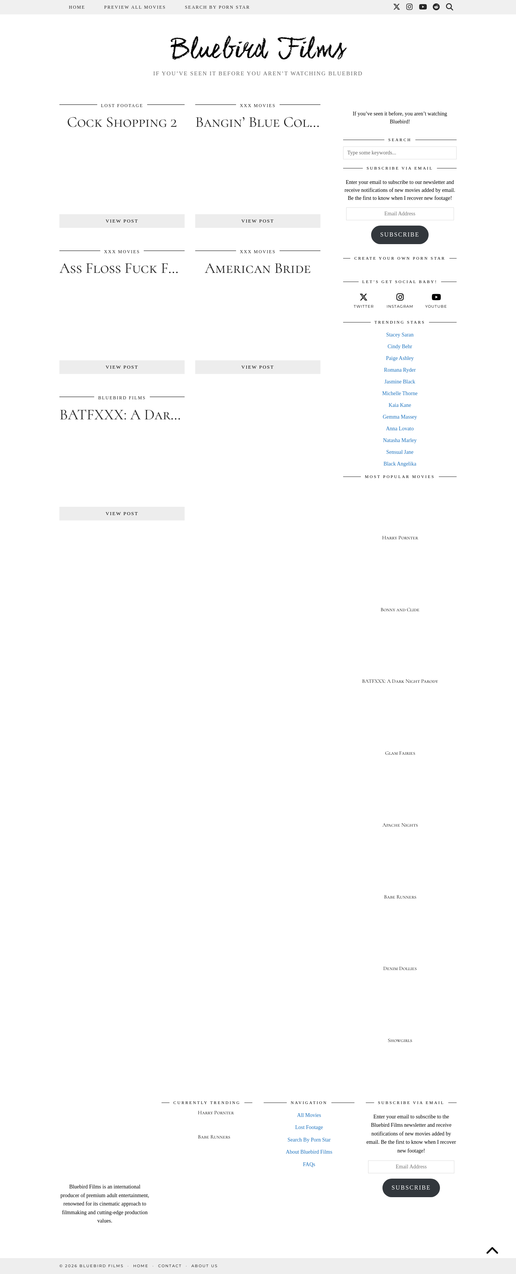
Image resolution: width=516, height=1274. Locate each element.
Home (77, 7)
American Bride (258, 268)
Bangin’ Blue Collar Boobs (285, 122)
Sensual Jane (399, 452)
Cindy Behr (400, 346)
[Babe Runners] (400, 876)
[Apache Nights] (400, 804)
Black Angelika (400, 464)
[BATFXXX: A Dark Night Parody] (400, 660)
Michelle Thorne (399, 393)
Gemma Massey (400, 417)
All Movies (309, 1115)
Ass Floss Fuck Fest (124, 268)
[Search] (450, 7)
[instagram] (400, 301)
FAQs (309, 1164)
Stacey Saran (400, 335)
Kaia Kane (400, 405)
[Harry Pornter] (400, 516)
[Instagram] (409, 7)
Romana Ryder (400, 370)
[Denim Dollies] (400, 947)
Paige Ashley (400, 358)
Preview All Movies (135, 7)
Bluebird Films (258, 51)
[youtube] (436, 301)
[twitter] (363, 301)
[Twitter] (397, 7)
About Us (204, 1265)
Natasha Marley (400, 440)
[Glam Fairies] (400, 732)
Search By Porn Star (217, 7)
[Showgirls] (400, 1019)
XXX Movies (258, 105)
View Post (122, 221)
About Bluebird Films (309, 1152)
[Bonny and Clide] (400, 588)
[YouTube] (423, 7)
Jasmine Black (399, 382)
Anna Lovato (399, 428)
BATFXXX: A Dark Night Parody (167, 414)
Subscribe (400, 234)
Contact (170, 1265)
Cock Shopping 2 (122, 122)
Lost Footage (122, 105)
